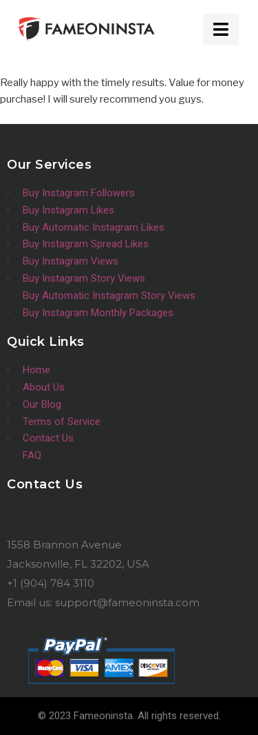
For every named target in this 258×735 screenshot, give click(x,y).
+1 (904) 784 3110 (50, 583)
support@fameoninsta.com (127, 602)
